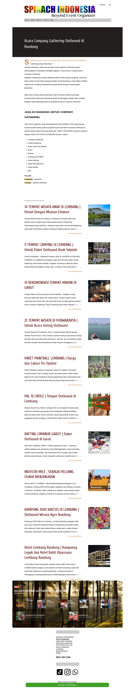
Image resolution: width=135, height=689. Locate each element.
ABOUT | (32, 20)
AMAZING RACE (83, 615)
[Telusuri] (102, 5)
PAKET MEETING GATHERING (71, 602)
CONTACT (46, 20)
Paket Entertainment (35, 164)
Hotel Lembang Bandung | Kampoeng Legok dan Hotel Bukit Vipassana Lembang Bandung (50, 552)
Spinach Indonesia (40, 183)
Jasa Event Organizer (32, 124)
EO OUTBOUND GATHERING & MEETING (41, 590)
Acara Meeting (33, 160)
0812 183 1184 (63, 657)
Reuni (30, 150)
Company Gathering (35, 140)
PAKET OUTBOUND (50, 601)
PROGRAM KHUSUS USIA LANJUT (114, 601)
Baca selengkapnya (75, 233)
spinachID (38, 179)
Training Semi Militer (36, 157)
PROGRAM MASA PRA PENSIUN (35, 615)
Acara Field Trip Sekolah (37, 146)
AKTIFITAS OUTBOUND (46, 134)
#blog (51, 20)
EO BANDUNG (41, 112)
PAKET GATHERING (65, 131)
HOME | (27, 20)
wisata (32, 98)
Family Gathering (34, 143)
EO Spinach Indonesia (71, 102)
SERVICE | (39, 20)
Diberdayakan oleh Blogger (67, 682)
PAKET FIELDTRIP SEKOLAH (92, 602)
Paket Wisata (33, 167)
